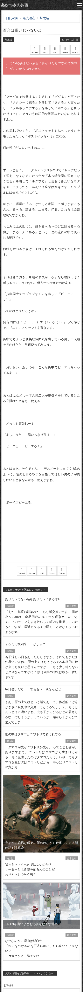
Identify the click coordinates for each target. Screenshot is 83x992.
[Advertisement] (41, 538)
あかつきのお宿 (14, 5)
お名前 (8, 985)
